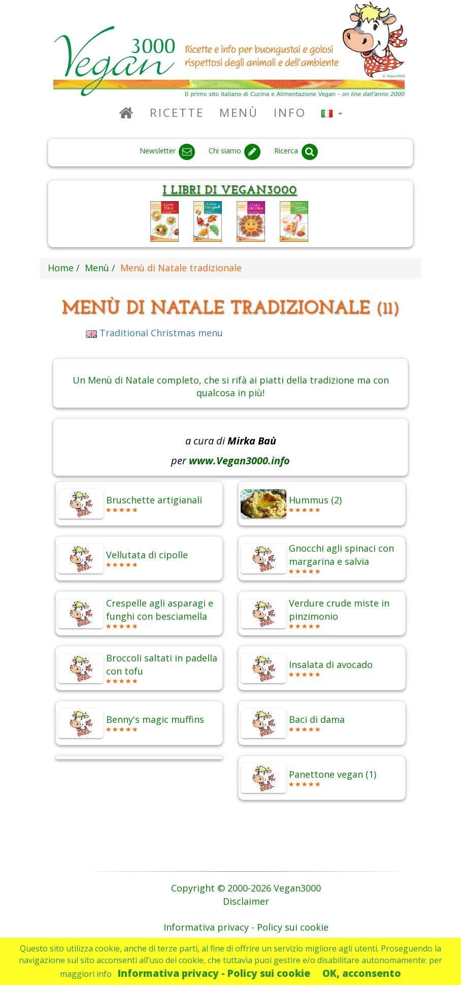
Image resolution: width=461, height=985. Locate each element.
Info (290, 112)
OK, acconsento (361, 973)
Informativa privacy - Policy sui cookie (214, 973)
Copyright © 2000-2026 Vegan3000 (246, 888)
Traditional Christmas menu (154, 333)
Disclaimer (246, 901)
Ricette (177, 112)
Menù (238, 112)
